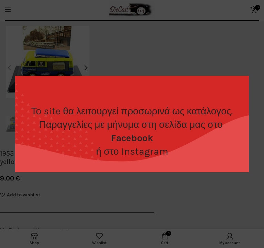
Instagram (144, 151)
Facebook (132, 138)
